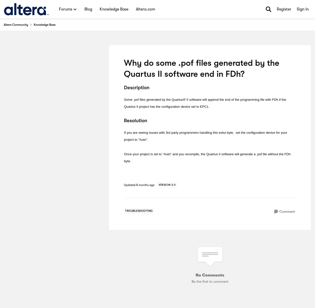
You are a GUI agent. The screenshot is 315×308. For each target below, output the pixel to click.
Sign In (303, 9)
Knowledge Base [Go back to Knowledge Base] (44, 24)
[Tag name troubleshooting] (139, 211)
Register (284, 9)
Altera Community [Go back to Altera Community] (16, 24)
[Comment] (284, 211)
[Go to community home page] (26, 9)
